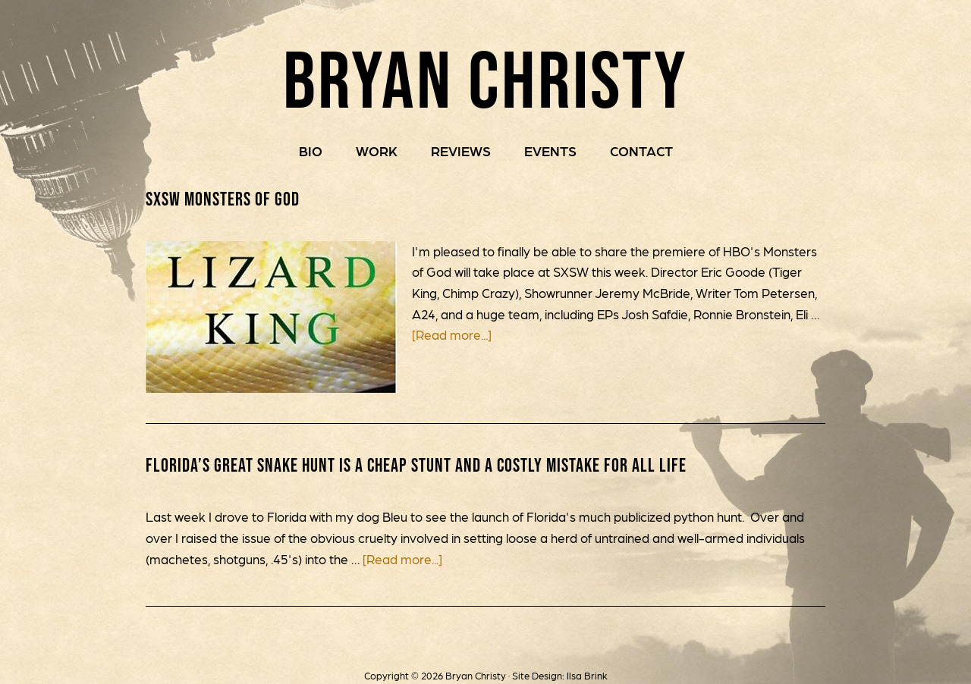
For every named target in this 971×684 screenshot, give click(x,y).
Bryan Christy (486, 75)
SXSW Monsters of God (223, 199)
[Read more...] (452, 335)
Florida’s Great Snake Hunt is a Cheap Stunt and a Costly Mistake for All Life (418, 465)
